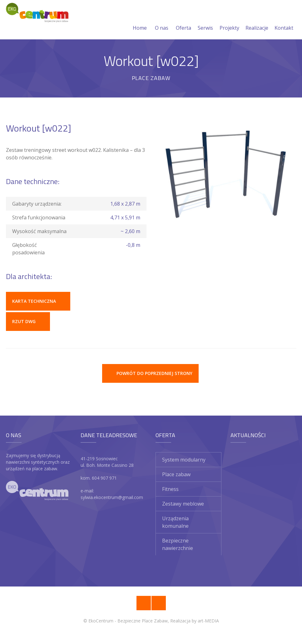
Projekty (229, 20)
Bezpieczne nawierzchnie (177, 544)
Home (140, 20)
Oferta (183, 20)
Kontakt (284, 20)
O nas (161, 20)
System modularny (183, 459)
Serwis (205, 20)
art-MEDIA (208, 621)
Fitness (170, 489)
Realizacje (256, 20)
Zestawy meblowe (183, 503)
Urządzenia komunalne (175, 522)
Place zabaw (176, 474)
